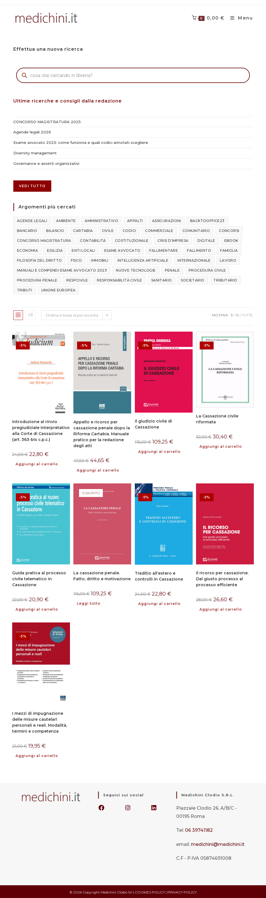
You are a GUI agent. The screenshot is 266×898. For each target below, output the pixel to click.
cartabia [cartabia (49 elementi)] (83, 230)
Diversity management (35, 152)
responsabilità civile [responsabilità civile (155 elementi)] (119, 280)
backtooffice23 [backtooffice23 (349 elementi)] (207, 220)
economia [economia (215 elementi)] (27, 250)
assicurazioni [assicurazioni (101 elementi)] (166, 220)
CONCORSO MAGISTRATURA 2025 (47, 122)
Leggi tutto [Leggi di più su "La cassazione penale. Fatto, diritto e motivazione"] (89, 603)
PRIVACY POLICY (182, 891)
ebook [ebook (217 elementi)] (231, 240)
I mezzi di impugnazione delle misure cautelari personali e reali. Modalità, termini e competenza (39, 721)
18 (237, 314)
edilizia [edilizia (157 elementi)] (55, 250)
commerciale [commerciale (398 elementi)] (159, 230)
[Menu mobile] (241, 17)
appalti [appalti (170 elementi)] (135, 220)
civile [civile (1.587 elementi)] (108, 230)
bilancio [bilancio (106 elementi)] (55, 230)
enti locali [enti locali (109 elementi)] (83, 250)
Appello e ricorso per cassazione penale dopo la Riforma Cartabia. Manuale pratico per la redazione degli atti (101, 433)
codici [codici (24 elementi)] (129, 230)
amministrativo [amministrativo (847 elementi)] (101, 220)
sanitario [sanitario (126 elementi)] (161, 280)
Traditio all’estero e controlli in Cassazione (159, 575)
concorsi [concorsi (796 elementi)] (229, 230)
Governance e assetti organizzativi (46, 163)
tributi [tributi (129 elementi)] (24, 289)
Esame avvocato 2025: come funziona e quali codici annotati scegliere (80, 142)
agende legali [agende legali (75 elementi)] (32, 220)
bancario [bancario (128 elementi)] (27, 230)
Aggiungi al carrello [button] (37, 463)
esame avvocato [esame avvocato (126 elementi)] (122, 250)
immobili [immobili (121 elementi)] (99, 260)
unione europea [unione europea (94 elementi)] (58, 289)
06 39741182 (199, 829)
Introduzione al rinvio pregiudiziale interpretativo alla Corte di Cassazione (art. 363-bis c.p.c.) (41, 430)
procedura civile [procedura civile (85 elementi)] (207, 270)
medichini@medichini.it (217, 843)
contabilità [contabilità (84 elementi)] (93, 240)
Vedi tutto (32, 185)
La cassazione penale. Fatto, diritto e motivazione (102, 575)
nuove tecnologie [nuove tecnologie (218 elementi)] (136, 270)
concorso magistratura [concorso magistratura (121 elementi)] (44, 240)
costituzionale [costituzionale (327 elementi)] (132, 240)
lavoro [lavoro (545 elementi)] (228, 260)
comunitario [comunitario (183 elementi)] (196, 230)
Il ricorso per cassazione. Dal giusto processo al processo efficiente (222, 578)
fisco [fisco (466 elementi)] (76, 260)
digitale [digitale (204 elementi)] (206, 240)
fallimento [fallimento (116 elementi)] (199, 250)
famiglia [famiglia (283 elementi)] (229, 250)
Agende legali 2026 (32, 132)
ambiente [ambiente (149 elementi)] (66, 220)
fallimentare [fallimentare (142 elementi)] (163, 250)
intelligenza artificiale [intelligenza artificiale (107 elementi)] (143, 260)
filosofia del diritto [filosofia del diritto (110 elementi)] (39, 260)
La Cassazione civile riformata (217, 418)
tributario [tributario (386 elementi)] (225, 280)
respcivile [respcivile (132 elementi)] (77, 280)
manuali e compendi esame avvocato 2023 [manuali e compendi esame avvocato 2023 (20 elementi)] (62, 270)
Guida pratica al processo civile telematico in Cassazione (39, 577)
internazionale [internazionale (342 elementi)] (194, 260)
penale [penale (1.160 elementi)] (172, 270)
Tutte (247, 314)
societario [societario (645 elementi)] (192, 280)
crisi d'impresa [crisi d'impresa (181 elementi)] (173, 240)
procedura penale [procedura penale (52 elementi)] (37, 280)
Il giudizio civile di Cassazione (153, 423)
